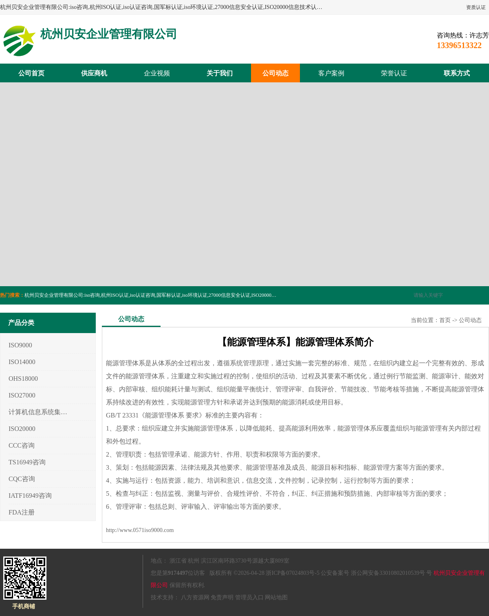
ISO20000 (22, 428)
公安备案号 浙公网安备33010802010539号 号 (376, 573)
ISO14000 (22, 361)
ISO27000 (22, 395)
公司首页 (31, 73)
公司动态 (275, 73)
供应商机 (94, 73)
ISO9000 (20, 345)
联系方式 (457, 73)
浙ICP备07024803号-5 (292, 573)
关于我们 (220, 73)
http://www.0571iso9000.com (140, 530)
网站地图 (276, 597)
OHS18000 (23, 378)
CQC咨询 (22, 478)
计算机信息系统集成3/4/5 (38, 411)
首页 (445, 320)
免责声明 (222, 597)
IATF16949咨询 (30, 495)
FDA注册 (22, 512)
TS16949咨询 (27, 462)
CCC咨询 (22, 445)
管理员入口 (249, 597)
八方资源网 (195, 597)
